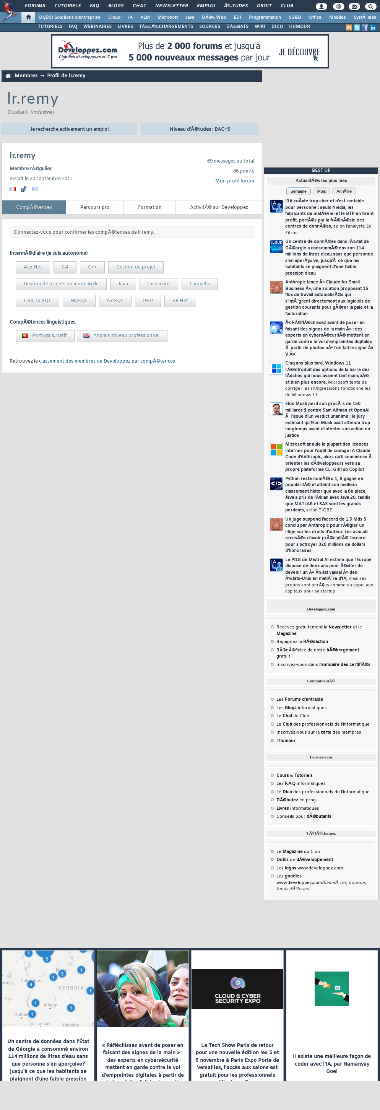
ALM (145, 17)
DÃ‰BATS (237, 26)
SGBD (295, 17)
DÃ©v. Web (214, 17)
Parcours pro (95, 208)
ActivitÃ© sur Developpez (219, 208)
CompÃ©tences (34, 208)
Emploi (206, 6)
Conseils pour (303, 816)
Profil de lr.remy (66, 76)
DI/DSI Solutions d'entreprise (70, 17)
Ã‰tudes (235, 6)
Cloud (114, 17)
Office (315, 17)
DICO (277, 26)
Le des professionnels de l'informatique (323, 724)
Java (189, 17)
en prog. (296, 800)
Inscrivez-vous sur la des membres (318, 732)
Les (299, 699)
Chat (139, 6)
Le (284, 716)
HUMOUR (299, 26)
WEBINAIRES (97, 26)
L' (286, 741)
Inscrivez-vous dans (323, 664)
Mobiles (337, 17)
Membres (26, 76)
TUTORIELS (50, 26)
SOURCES (209, 26)
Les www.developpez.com (309, 868)
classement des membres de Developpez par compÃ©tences (107, 361)
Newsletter (171, 6)
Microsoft (168, 17)
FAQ (94, 6)
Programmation (265, 17)
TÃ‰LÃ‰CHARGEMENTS (166, 26)
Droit (264, 6)
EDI (237, 17)
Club (287, 6)
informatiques (297, 808)
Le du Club (298, 851)
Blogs (115, 6)
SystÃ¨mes (365, 17)
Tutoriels (67, 6)
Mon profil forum (234, 181)
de (304, 860)
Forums (35, 6)
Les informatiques (301, 708)
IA (130, 17)
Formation (150, 208)
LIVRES (125, 26)
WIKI (260, 26)
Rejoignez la (302, 642)
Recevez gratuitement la (314, 627)
